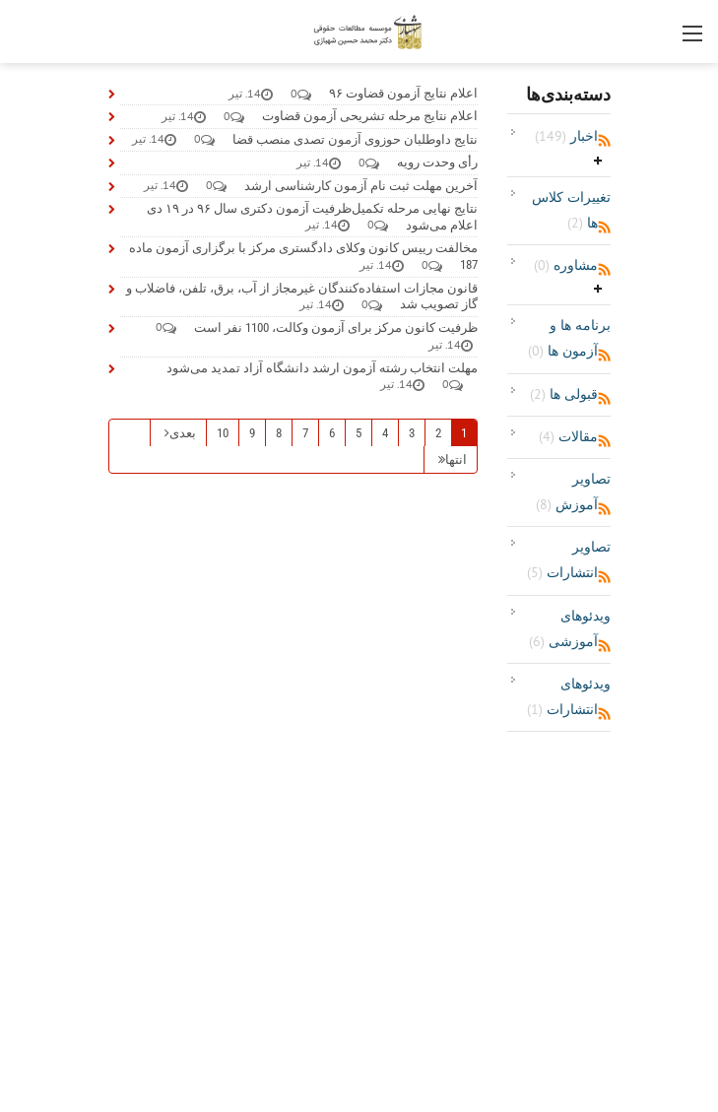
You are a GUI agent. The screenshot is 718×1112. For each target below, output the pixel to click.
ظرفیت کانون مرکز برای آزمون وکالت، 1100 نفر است (336, 327)
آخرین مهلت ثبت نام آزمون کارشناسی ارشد (361, 185)
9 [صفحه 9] (252, 432)
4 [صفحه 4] (385, 432)
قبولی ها (564, 394)
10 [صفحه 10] (222, 432)
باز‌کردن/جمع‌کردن (598, 160)
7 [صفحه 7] (305, 432)
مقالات (568, 436)
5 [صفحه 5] (358, 432)
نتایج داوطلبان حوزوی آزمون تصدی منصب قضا (355, 139)
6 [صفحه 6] (332, 432)
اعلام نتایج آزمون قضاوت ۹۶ (403, 93)
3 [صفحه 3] (412, 432)
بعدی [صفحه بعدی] (182, 432)
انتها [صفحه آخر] (456, 459)
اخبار (566, 136)
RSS (604, 141)
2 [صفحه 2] (438, 432)
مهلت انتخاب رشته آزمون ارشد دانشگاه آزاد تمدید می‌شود (322, 367)
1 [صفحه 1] (464, 432)
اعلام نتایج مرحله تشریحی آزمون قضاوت (370, 115)
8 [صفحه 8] (279, 432)
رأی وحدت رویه (437, 162)
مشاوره (566, 265)
